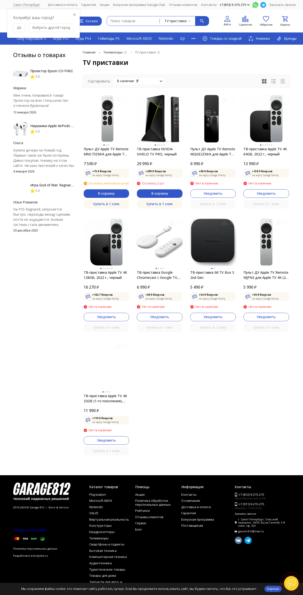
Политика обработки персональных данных (153, 502)
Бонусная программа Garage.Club (139, 4)
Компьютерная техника (108, 557)
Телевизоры (113, 52)
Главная (89, 52)
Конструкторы (100, 525)
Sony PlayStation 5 (31, 38)
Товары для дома (102, 575)
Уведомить (212, 193)
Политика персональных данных (35, 548)
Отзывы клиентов (183, 4)
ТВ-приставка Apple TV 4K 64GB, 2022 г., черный (265, 151)
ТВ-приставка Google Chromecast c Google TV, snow (157, 275)
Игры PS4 (83, 38)
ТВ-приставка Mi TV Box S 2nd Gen (212, 275)
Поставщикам (192, 525)
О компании (190, 500)
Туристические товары (107, 569)
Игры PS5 (61, 38)
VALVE (93, 513)
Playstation (97, 494)
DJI (182, 38)
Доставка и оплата (62, 4)
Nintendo (166, 38)
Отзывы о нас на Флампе (30, 529)
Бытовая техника (103, 550)
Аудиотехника (100, 563)
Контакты (209, 4)
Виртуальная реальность (109, 519)
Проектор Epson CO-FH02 (51, 71)
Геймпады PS (109, 38)
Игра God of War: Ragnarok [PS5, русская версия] (70, 185)
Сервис (140, 523)
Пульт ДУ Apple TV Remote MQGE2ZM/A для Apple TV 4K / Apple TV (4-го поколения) (212, 152)
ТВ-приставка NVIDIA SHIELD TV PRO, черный (157, 151)
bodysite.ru (40, 555)
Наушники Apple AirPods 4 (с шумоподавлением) (70, 125)
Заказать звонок (282, 4)
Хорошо (273, 588)
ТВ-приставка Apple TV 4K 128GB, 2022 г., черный (105, 275)
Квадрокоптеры (102, 532)
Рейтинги (142, 510)
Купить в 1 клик (106, 204)
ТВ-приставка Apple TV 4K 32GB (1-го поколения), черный (105, 398)
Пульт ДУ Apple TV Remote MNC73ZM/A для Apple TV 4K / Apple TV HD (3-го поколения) (106, 152)
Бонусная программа (197, 519)
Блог (138, 529)
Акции (104, 4)
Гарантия (88, 4)
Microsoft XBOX (139, 38)
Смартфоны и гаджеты (106, 544)
